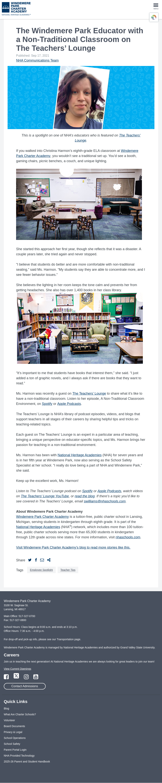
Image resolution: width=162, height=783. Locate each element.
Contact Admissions (24, 686)
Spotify (47, 404)
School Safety (12, 743)
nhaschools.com (128, 537)
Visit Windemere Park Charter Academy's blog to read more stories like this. (73, 547)
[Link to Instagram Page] (27, 677)
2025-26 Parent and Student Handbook (27, 761)
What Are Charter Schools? (20, 714)
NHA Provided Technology (19, 755)
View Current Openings (17, 668)
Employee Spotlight (41, 569)
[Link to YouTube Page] (35, 677)
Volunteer (9, 720)
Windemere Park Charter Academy (42, 517)
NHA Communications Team (37, 60)
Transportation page (68, 639)
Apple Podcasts (69, 404)
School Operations (15, 737)
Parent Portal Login (15, 749)
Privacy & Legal (13, 732)
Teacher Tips (67, 569)
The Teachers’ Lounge (89, 393)
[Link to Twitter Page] (16, 677)
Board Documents (14, 726)
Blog (6, 708)
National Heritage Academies (80, 455)
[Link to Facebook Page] (6, 677)
